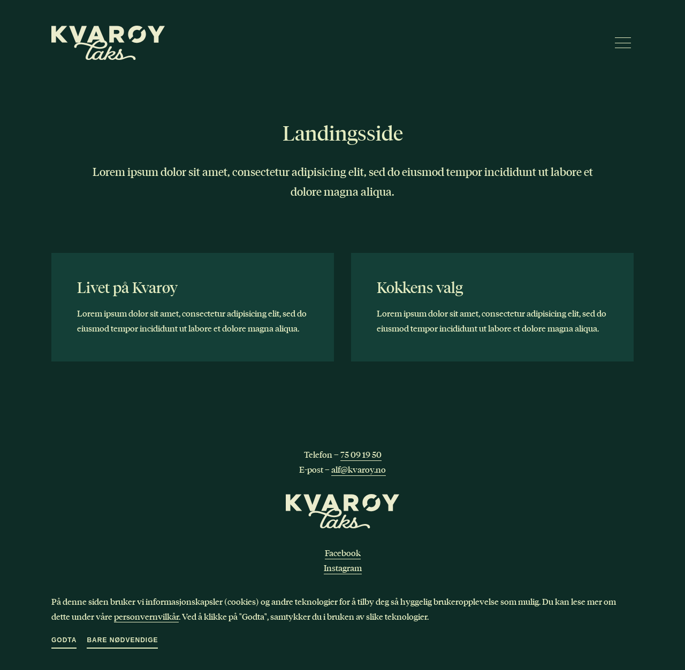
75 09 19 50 (361, 454)
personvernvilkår (146, 616)
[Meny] (623, 42)
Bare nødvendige (122, 640)
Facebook (343, 553)
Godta (64, 640)
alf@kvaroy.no (358, 469)
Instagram (343, 568)
